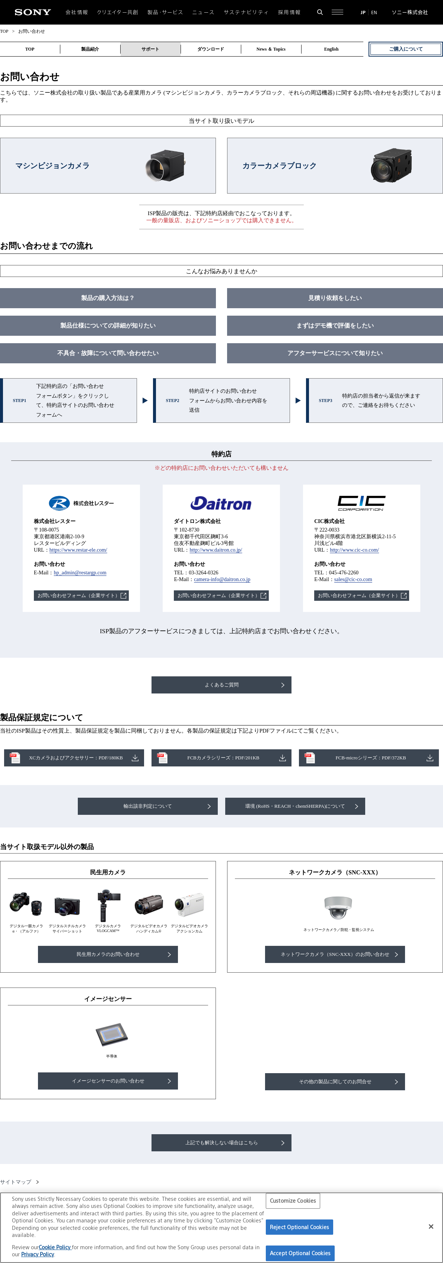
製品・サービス (165, 12)
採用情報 (289, 12)
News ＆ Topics (271, 49)
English (331, 49)
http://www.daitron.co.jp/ (215, 550)
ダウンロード (210, 49)
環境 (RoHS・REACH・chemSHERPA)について (295, 806)
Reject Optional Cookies (299, 1227)
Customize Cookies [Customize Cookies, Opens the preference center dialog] (293, 1200)
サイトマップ (15, 1182)
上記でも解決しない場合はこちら (221, 1142)
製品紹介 (90, 49)
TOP (4, 31)
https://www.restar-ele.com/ (78, 550)
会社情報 (77, 12)
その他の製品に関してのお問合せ (335, 1081)
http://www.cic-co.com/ (354, 550)
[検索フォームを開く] (320, 12)
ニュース (203, 12)
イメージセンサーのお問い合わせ (108, 1081)
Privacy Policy (37, 1254)
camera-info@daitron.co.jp (222, 579)
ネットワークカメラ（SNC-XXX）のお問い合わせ (335, 954)
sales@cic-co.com (353, 579)
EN (374, 12)
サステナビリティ (247, 12)
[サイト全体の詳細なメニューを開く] (337, 12)
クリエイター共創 (118, 12)
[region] (221, 1227)
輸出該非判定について (148, 806)
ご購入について (406, 49)
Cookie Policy (55, 1247)
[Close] (431, 1226)
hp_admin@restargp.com (80, 572)
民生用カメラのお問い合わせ (108, 954)
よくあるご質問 (222, 685)
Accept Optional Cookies (300, 1253)
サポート (150, 49)
